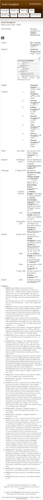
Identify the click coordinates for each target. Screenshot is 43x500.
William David (35, 34)
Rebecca (34, 135)
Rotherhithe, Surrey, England (32, 187)
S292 (7, 318)
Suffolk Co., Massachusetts (32, 246)
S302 (7, 306)
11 (38, 261)
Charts (23, 10)
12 (36, 268)
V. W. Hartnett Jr (16, 492)
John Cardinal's (15, 497)
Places (31, 10)
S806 (7, 418)
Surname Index (23, 15)
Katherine (35, 50)
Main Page (4, 10)
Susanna (34, 102)
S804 (7, 327)
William (34, 108)
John (34, 126)
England (32, 262)
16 (33, 95)
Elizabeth (34, 86)
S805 (7, 356)
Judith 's (31, 240)
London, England (30, 276)
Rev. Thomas (35, 44)
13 (35, 277)
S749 (7, 382)
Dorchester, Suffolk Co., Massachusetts (32, 230)
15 (39, 281)
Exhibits (13, 15)
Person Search (35, 15)
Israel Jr (34, 94)
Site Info (4, 15)
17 (39, 142)
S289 (7, 288)
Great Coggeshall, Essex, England (34, 166)
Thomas (34, 141)
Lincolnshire (32, 282)
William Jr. (33, 255)
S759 (7, 341)
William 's (31, 193)
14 (37, 277)
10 (39, 250)
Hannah (34, 117)
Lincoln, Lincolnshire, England (32, 200)
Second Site (22, 497)
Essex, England (32, 154)
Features (13, 10)
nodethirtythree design (21, 498)
